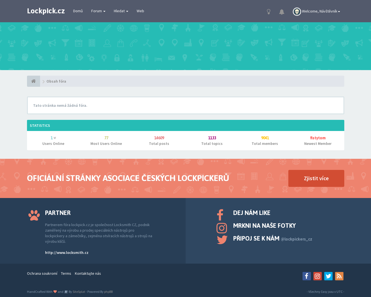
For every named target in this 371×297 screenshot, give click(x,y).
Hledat (121, 10)
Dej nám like (252, 212)
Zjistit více (316, 178)
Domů (78, 10)
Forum (98, 10)
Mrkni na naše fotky (264, 225)
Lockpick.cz (46, 11)
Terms (66, 273)
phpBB (108, 291)
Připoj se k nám (272, 238)
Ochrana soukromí (42, 273)
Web (140, 10)
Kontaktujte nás (88, 273)
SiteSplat (78, 291)
